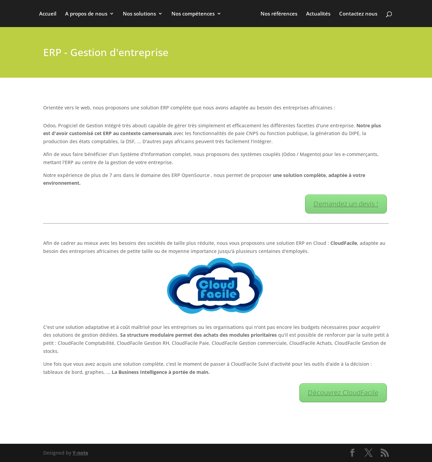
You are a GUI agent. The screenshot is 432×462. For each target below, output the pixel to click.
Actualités (318, 14)
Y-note (80, 453)
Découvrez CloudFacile (343, 392)
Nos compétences (193, 14)
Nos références (279, 14)
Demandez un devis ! (346, 203)
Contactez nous (358, 14)
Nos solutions (139, 14)
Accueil (47, 14)
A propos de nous (86, 14)
